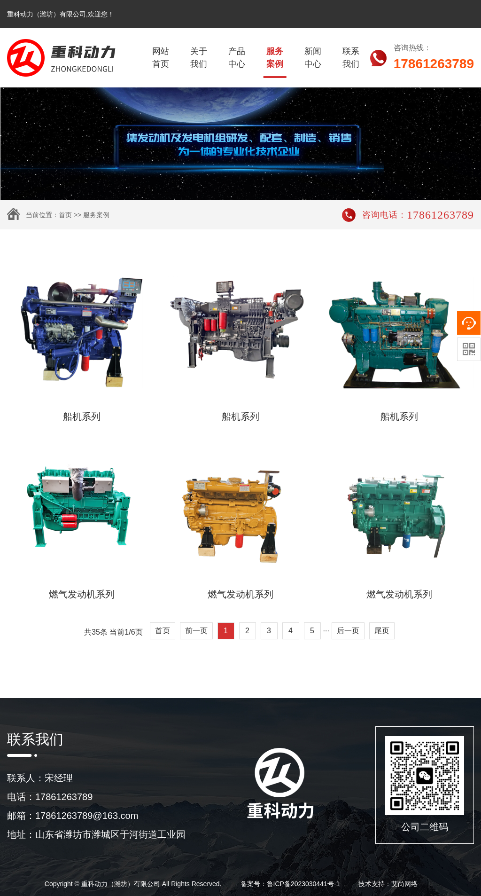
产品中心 (236, 58)
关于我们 (198, 58)
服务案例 (274, 58)
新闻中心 (312, 58)
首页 (65, 215)
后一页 (348, 631)
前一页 (196, 631)
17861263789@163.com (86, 815)
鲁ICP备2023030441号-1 (303, 884)
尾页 (381, 631)
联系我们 (350, 58)
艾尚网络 (404, 884)
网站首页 (160, 58)
